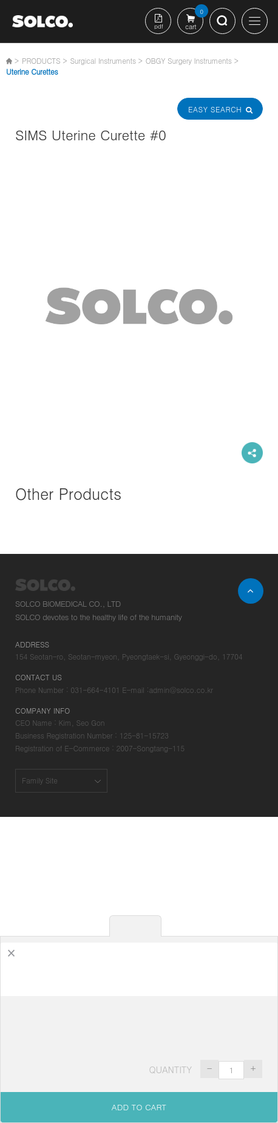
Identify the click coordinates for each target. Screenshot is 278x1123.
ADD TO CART (139, 1107)
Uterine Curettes (32, 71)
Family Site (40, 780)
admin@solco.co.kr (180, 689)
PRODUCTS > (44, 60)
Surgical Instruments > (106, 60)
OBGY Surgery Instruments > (192, 60)
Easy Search (219, 109)
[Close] (11, 953)
